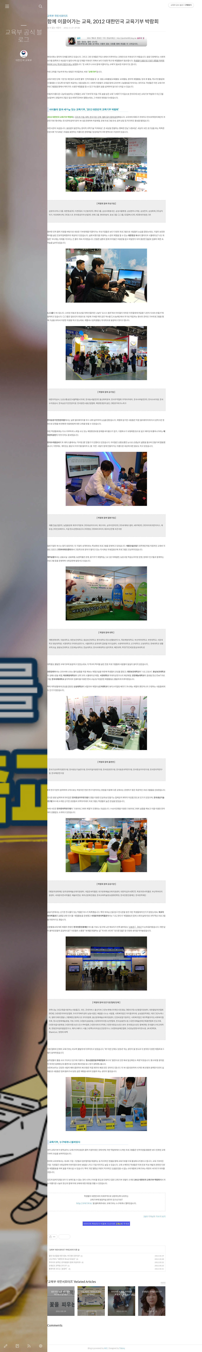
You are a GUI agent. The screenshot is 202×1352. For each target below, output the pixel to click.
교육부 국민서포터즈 (75, 15)
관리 (41, 1346)
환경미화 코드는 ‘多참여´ (76, 1269)
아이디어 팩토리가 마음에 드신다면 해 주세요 (124, 1223)
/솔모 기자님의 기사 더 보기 (172, 1216)
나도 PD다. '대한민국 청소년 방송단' (80, 1259)
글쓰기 (6, 1346)
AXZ (123, 1348)
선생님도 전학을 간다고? (76, 1265)
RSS (29, 1346)
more (181, 1282)
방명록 (17, 1346)
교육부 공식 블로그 (23, 36)
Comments (72, 1325)
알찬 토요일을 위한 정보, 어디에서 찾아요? (82, 1256)
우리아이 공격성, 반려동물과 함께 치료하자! (82, 1262)
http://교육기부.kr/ (102, 1203)
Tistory (140, 1348)
